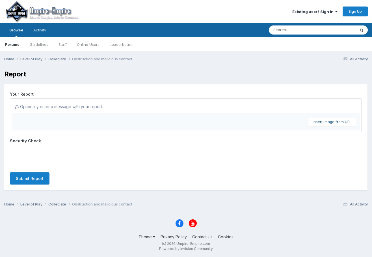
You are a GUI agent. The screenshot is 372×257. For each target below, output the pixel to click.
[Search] (297, 30)
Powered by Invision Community (186, 249)
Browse (16, 32)
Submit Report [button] (30, 178)
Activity (39, 30)
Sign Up (355, 11)
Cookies (225, 236)
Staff (63, 44)
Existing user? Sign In (315, 11)
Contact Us (202, 236)
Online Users (88, 44)
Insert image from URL (332, 121)
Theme (147, 236)
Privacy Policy (174, 236)
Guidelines (39, 44)
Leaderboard (121, 44)
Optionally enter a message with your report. (59, 106)
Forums (12, 44)
